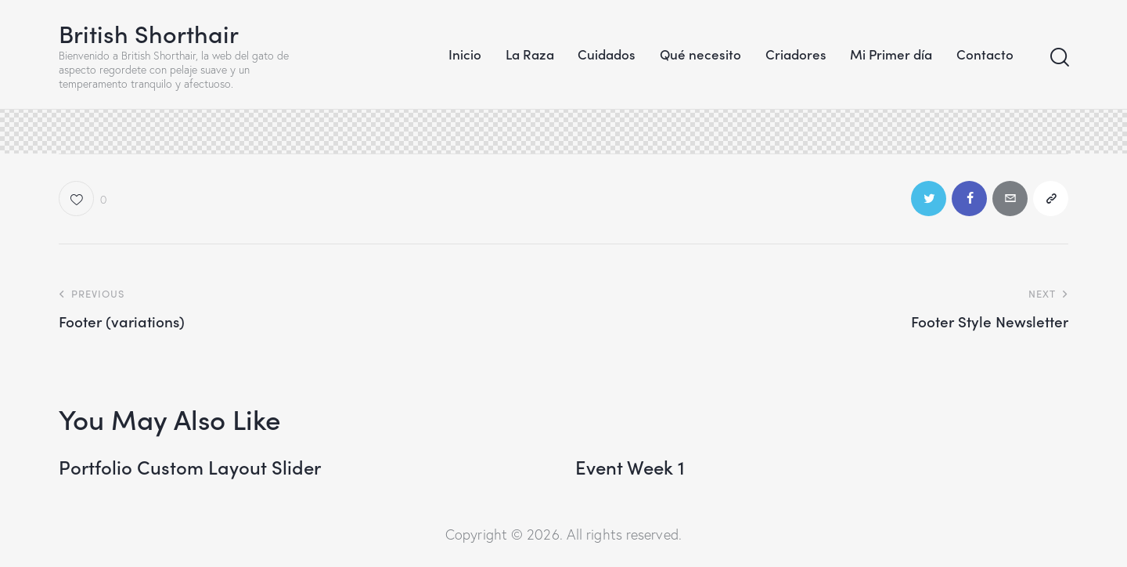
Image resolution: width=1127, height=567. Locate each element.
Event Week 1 (630, 467)
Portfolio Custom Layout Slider (190, 467)
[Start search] (1058, 57)
